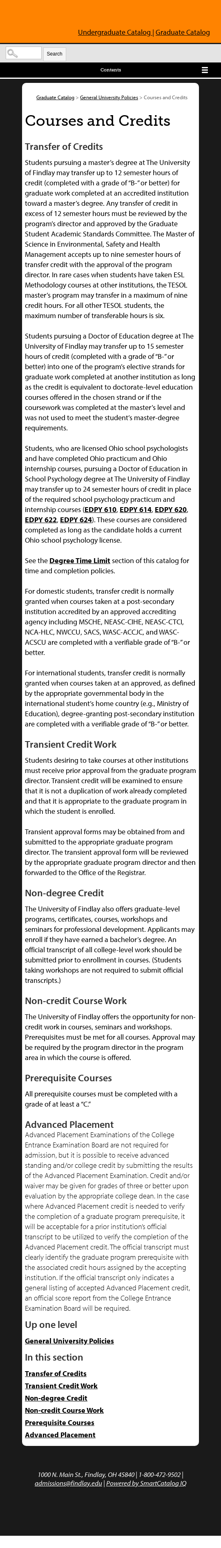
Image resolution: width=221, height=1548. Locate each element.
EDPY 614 (136, 509)
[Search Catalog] (24, 53)
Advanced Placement (60, 1434)
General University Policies (109, 97)
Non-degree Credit (56, 1398)
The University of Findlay (42, 15)
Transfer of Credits (56, 1373)
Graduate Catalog (183, 32)
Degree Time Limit (79, 560)
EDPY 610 (100, 509)
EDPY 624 (76, 519)
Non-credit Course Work (64, 1410)
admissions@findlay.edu (68, 1483)
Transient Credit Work (61, 1385)
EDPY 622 (41, 519)
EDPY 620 (171, 509)
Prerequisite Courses (59, 1422)
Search (55, 54)
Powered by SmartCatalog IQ (146, 1483)
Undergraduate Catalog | (116, 32)
